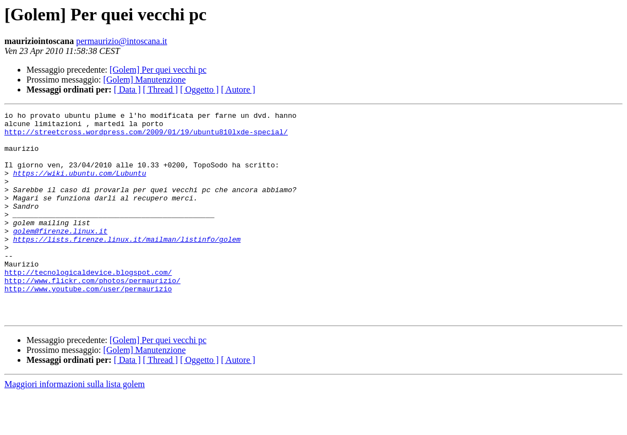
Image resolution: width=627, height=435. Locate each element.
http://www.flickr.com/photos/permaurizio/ (92, 315)
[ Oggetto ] (199, 89)
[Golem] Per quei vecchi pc (158, 69)
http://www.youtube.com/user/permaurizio (88, 325)
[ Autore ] (238, 89)
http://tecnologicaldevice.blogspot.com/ (88, 305)
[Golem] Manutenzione (144, 79)
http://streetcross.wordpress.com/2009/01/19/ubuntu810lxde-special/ (146, 137)
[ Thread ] (160, 89)
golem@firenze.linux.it (60, 255)
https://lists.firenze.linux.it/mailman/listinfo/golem (127, 265)
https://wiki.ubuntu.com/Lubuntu (79, 186)
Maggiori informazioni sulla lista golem (74, 425)
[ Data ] (127, 89)
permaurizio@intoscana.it (121, 41)
